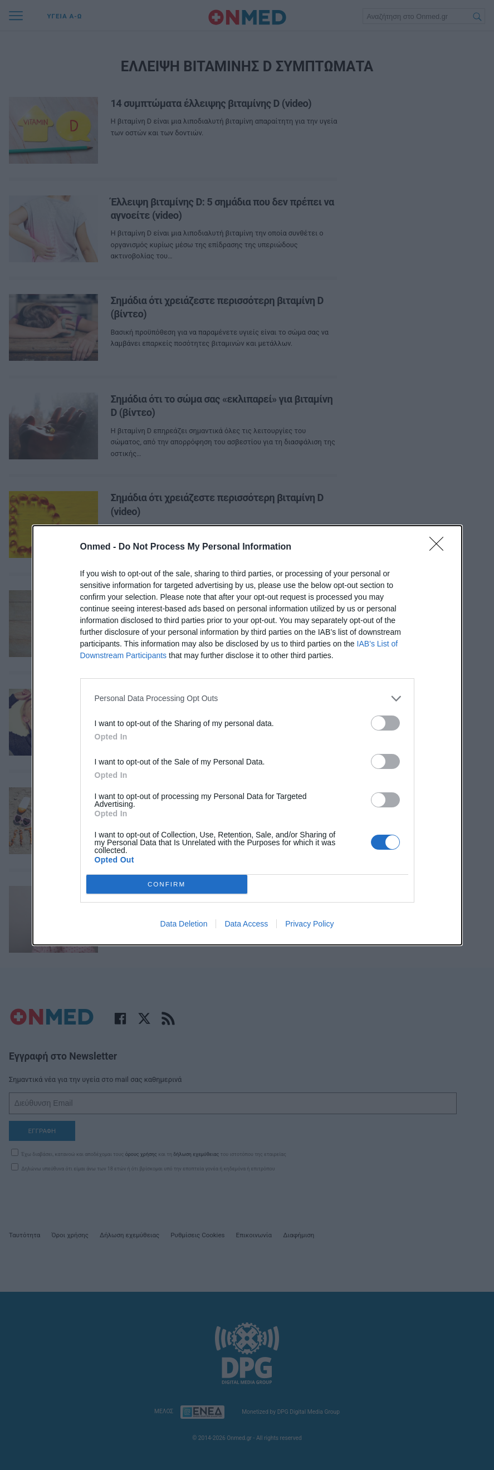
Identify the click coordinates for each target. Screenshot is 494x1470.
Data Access (246, 923)
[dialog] (247, 734)
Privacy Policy (309, 923)
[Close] (440, 546)
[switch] (385, 722)
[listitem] (247, 698)
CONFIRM (167, 883)
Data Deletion (184, 923)
